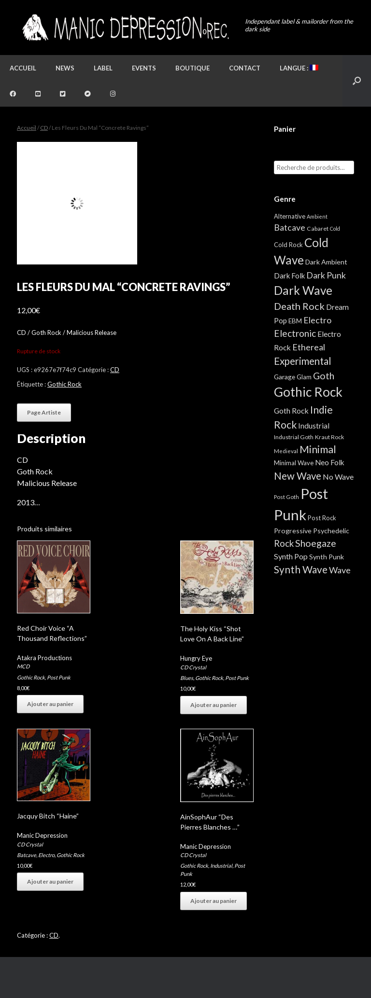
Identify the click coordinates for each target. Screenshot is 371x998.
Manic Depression (42, 835)
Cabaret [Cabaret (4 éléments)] (317, 228)
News (65, 68)
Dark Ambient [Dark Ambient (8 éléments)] (326, 262)
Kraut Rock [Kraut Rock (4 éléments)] (329, 437)
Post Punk (59, 677)
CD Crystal (193, 667)
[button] (356, 81)
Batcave (26, 855)
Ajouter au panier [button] (50, 703)
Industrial (221, 865)
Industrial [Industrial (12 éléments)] (313, 425)
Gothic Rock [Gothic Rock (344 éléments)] (308, 392)
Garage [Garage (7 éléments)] (284, 377)
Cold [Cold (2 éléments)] (335, 228)
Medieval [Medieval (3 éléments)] (286, 451)
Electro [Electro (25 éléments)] (317, 320)
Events (144, 68)
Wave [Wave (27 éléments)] (340, 570)
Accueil (23, 68)
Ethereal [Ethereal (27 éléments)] (308, 347)
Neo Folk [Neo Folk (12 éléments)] (329, 462)
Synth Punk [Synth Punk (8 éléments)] (326, 557)
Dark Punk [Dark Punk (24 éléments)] (326, 275)
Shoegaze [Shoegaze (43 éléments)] (315, 543)
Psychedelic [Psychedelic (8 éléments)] (331, 531)
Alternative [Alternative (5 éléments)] (289, 216)
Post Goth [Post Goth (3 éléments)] (286, 497)
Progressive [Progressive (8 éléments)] (293, 531)
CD (44, 127)
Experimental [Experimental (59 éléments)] (302, 361)
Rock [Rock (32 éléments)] (284, 543)
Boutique (192, 68)
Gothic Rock (64, 384)
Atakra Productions (44, 658)
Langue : (299, 68)
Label (103, 68)
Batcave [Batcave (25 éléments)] (289, 227)
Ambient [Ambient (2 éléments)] (317, 216)
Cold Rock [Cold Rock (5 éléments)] (288, 245)
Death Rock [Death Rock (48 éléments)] (299, 306)
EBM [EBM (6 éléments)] (295, 321)
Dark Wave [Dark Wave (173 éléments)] (303, 290)
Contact (244, 68)
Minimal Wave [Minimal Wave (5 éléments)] (294, 463)
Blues (186, 678)
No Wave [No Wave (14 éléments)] (338, 476)
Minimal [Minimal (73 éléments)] (318, 449)
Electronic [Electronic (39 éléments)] (295, 333)
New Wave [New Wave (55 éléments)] (297, 476)
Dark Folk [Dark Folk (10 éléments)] (289, 275)
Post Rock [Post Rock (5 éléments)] (322, 518)
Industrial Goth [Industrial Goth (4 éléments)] (294, 437)
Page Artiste (44, 412)
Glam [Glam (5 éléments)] (304, 377)
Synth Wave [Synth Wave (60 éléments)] (301, 569)
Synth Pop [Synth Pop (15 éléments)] (291, 556)
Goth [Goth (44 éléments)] (323, 375)
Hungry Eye (196, 658)
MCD (23, 666)
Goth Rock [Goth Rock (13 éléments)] (291, 410)
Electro (46, 855)
